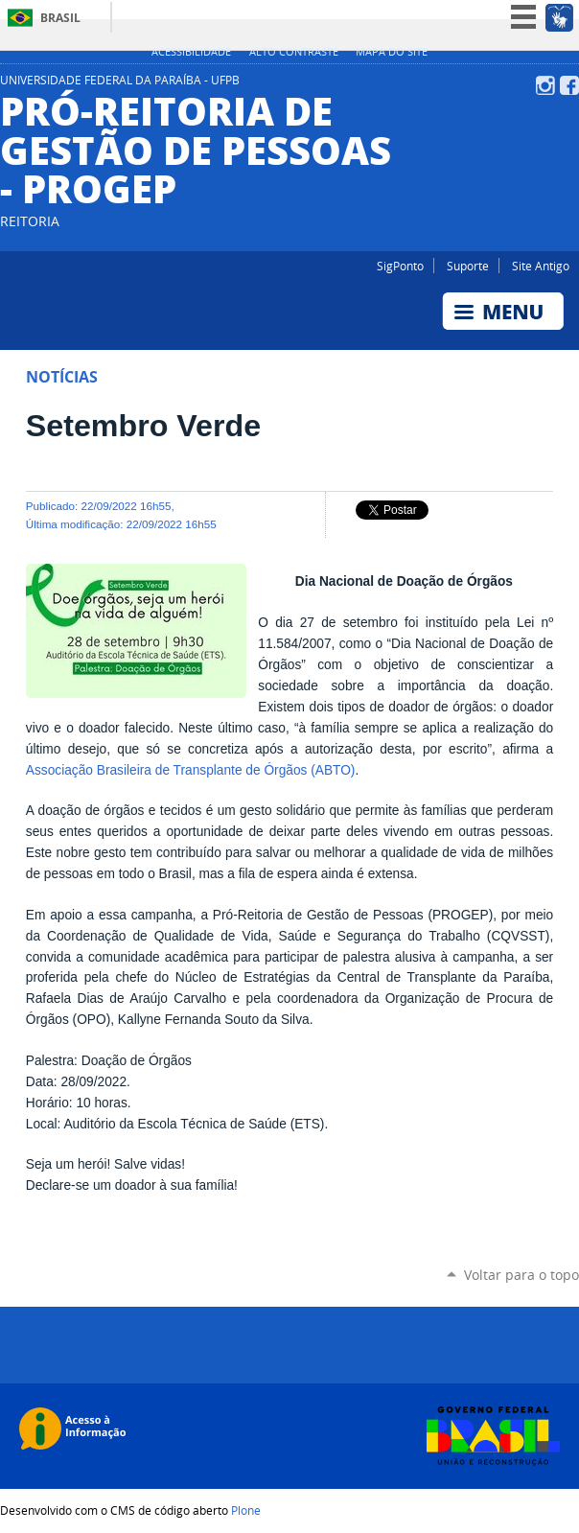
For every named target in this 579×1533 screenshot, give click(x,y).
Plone (246, 1510)
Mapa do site (392, 51)
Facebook (569, 85)
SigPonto (400, 265)
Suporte (468, 265)
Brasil (60, 18)
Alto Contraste (293, 51)
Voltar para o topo (521, 1275)
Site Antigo (540, 265)
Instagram (545, 85)
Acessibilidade (191, 51)
